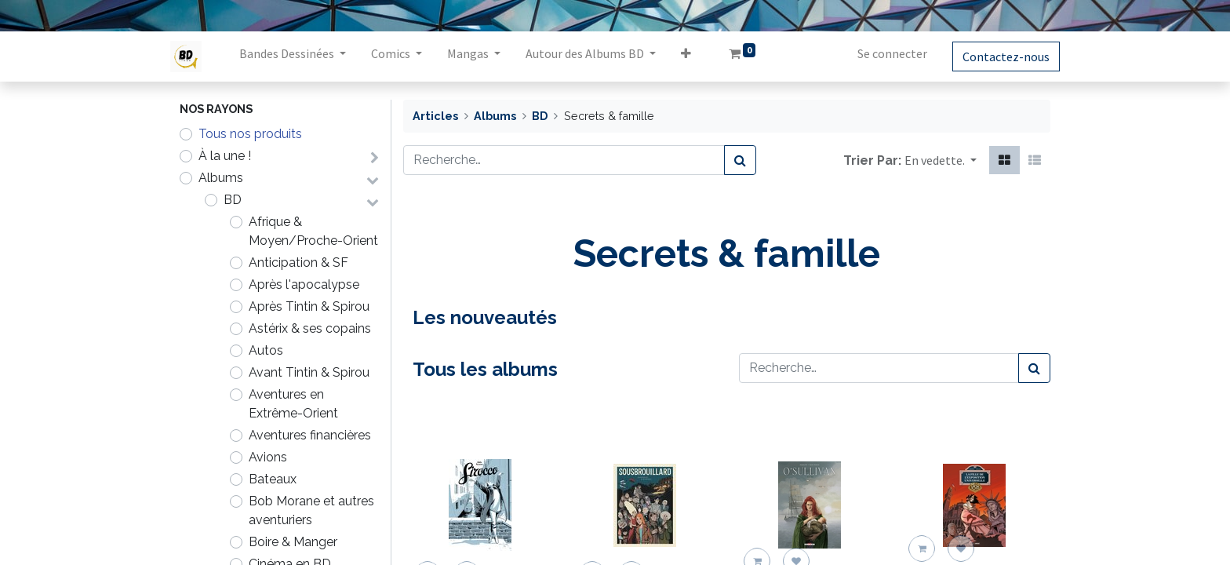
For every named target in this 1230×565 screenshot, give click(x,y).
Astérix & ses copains (310, 328)
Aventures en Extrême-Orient (293, 404)
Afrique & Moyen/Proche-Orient (313, 231)
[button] (695, 56)
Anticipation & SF (298, 262)
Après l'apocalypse (304, 284)
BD (233, 199)
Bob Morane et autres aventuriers (311, 510)
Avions (268, 457)
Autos (266, 350)
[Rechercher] (740, 160)
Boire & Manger (293, 541)
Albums (220, 177)
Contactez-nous (996, 56)
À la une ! (224, 155)
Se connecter (883, 53)
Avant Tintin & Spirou (309, 372)
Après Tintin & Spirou (309, 306)
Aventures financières (310, 435)
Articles (435, 115)
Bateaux (273, 479)
